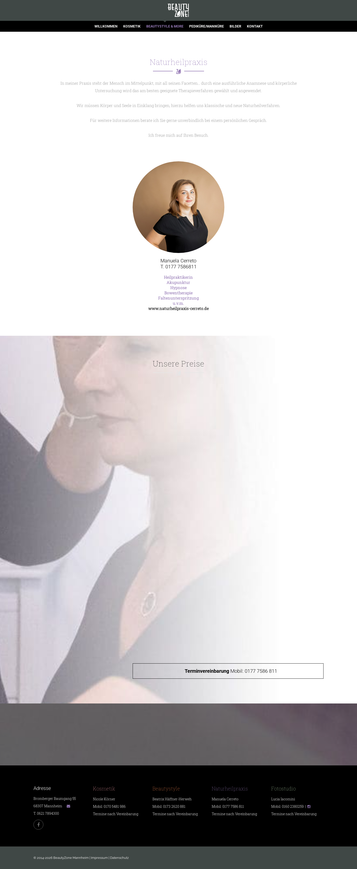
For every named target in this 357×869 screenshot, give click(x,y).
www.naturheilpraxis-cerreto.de (178, 308)
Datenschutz (119, 858)
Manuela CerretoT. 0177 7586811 (178, 264)
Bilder (235, 26)
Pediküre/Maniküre (206, 26)
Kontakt (255, 26)
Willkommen (106, 26)
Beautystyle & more (164, 26)
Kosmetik (132, 26)
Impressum (99, 858)
